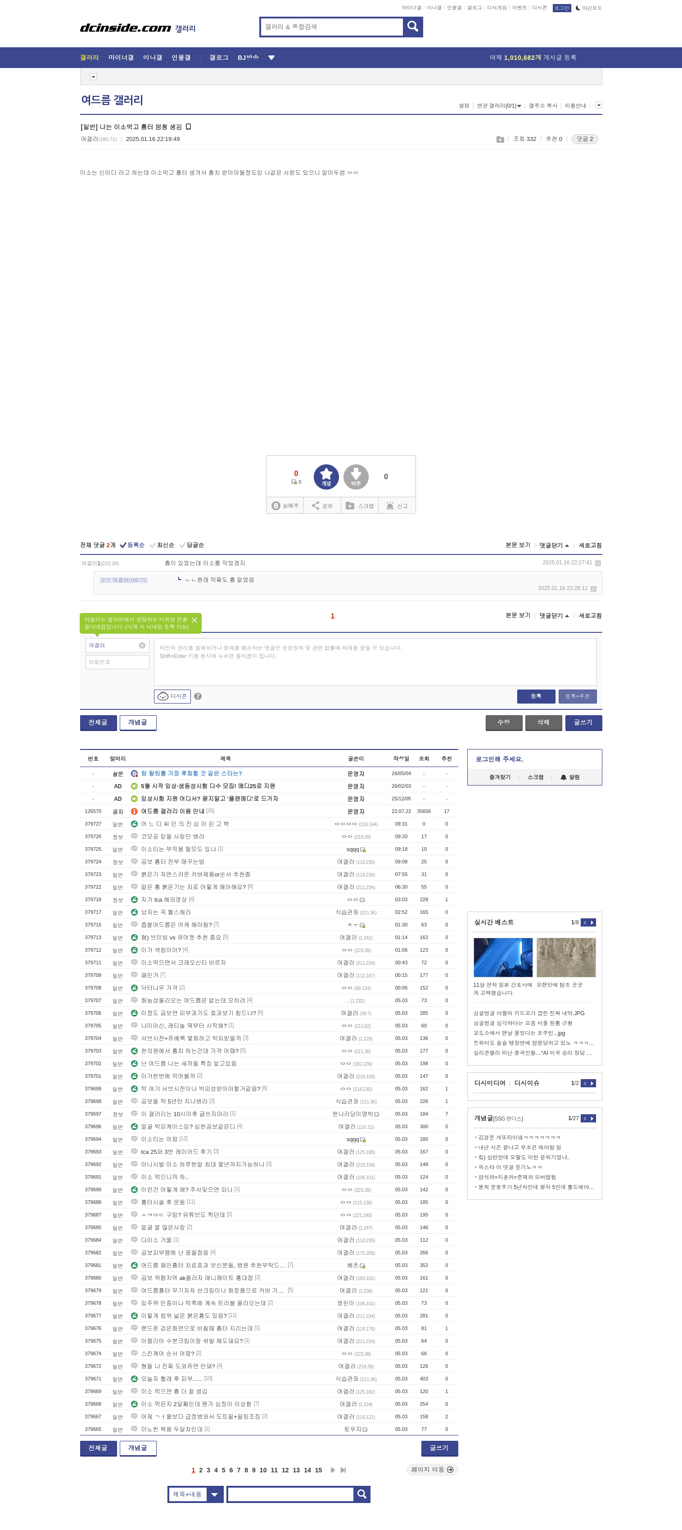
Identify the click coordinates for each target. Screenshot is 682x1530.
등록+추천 (577, 696)
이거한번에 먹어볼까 (163, 1076)
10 (263, 1470)
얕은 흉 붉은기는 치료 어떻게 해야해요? (188, 887)
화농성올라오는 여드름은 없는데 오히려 (188, 1000)
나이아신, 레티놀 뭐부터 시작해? (179, 1025)
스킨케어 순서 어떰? (162, 1353)
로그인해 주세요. (500, 759)
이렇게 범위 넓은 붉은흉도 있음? (179, 1315)
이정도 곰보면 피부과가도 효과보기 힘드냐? (193, 1013)
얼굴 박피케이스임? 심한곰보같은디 (183, 1126)
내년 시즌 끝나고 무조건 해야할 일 (520, 1147)
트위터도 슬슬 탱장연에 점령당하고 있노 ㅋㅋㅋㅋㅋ (535, 1043)
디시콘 (540, 7)
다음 (333, 1470)
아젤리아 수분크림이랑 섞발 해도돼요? (187, 1341)
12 (285, 1470)
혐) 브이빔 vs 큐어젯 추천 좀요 (176, 937)
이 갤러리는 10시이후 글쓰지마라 (179, 1114)
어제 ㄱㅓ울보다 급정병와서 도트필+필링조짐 (195, 1416)
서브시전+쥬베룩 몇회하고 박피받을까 (186, 1038)
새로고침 (590, 545)
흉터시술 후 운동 (158, 1202)
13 (296, 1470)
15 (318, 1470)
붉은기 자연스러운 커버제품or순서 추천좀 (190, 874)
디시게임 (497, 7)
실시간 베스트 (494, 922)
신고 (397, 505)
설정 (464, 106)
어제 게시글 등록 (533, 57)
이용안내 (576, 106)
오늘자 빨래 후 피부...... (167, 1379)
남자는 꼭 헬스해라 (161, 912)
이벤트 (519, 7)
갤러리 (89, 57)
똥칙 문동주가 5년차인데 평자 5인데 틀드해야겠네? (537, 1187)
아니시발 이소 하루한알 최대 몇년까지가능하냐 (197, 1164)
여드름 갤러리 (112, 100)
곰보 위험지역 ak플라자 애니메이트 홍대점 (192, 1278)
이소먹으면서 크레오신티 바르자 (178, 962)
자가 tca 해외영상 (159, 899)
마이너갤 (412, 7)
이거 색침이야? (156, 950)
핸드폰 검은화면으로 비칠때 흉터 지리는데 (192, 1328)
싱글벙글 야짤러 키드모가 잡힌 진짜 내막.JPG (529, 1013)
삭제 (598, 563)
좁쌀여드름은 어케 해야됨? (171, 925)
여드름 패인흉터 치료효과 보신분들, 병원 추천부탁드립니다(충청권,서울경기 (208, 1265)
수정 (503, 722)
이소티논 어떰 (154, 1139)
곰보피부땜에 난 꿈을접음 (169, 1252)
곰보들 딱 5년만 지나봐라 (169, 1101)
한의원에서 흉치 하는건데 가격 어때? (185, 1051)
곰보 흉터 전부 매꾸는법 (167, 861)
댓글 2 (585, 139)
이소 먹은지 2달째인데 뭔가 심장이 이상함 (191, 1404)
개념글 (137, 722)
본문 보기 (518, 545)
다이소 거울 (151, 1240)
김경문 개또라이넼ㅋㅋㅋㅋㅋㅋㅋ (520, 1138)
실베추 (285, 506)
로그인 (562, 8)
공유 (322, 505)
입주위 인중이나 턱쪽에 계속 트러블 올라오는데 (198, 1303)
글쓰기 (583, 722)
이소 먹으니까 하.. (159, 1177)
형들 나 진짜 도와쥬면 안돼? (173, 1366)
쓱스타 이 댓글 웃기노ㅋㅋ (510, 1167)
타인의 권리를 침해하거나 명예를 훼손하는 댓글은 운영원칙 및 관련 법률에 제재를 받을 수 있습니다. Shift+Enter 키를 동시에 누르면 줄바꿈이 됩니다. (281, 652)
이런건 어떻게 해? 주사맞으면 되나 (182, 1189)
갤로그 (474, 7)
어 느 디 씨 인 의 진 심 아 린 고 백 (180, 824)
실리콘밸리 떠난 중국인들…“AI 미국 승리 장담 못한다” (535, 1053)
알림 (570, 777)
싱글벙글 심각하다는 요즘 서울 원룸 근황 (523, 1023)
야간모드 (589, 8)
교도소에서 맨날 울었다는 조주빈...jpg (519, 1033)
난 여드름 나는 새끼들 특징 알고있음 (184, 1063)
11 (274, 1470)
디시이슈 (527, 1083)
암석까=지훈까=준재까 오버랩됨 (517, 1177)
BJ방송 (248, 57)
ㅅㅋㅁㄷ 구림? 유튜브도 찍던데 (178, 1215)
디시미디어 (490, 1083)
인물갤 (454, 7)
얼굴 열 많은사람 (158, 1227)
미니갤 (434, 7)
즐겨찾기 (500, 777)
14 (307, 1470)
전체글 (98, 722)
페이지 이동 (432, 1469)
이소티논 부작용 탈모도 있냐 (173, 849)
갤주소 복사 (543, 106)
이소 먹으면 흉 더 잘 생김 (169, 1391)
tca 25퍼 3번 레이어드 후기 (171, 1152)
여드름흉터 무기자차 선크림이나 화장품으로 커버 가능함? (208, 1290)
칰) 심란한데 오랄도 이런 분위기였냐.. (524, 1157)
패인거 (144, 975)
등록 (536, 696)
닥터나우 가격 (154, 988)
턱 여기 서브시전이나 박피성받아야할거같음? (195, 1088)
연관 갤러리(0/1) (499, 106)
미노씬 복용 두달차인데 (167, 1429)
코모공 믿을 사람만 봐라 (167, 836)
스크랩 (500, 139)
